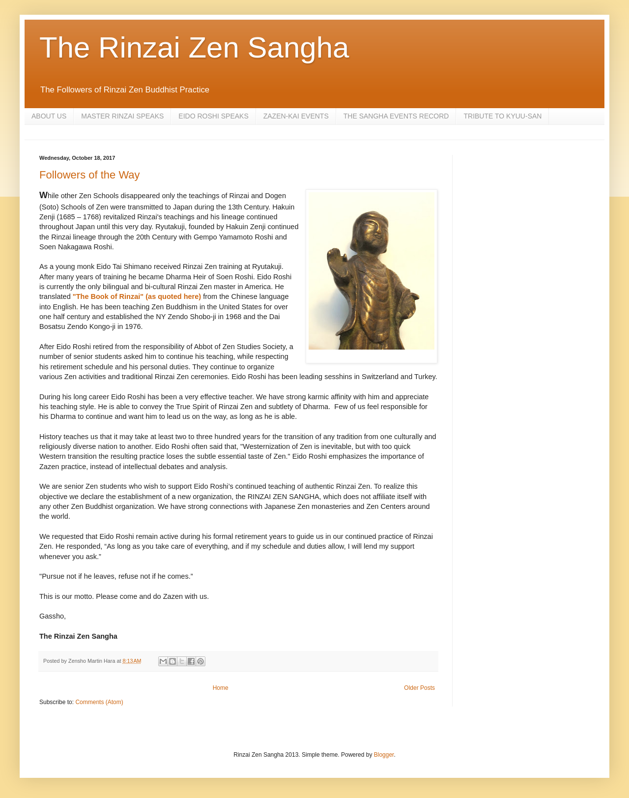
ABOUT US (48, 116)
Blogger (384, 754)
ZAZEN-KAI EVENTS (296, 116)
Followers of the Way (89, 175)
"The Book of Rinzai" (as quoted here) (138, 296)
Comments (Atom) (99, 702)
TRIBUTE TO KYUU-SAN (502, 116)
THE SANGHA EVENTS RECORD (396, 116)
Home (221, 687)
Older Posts (419, 687)
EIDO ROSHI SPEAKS (213, 116)
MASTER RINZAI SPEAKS (122, 116)
